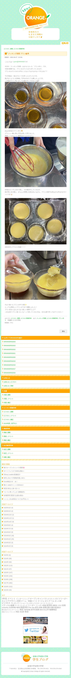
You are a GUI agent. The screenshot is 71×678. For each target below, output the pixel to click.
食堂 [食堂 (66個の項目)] (27, 612)
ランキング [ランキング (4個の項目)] (23, 605)
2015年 (6, 590)
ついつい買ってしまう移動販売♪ (14, 492)
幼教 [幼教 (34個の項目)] (52, 607)
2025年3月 (7, 508)
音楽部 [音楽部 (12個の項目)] (22, 612)
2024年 (6, 558)
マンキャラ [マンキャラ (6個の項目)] (49, 603)
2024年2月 (7, 546)
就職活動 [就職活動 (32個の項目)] (46, 607)
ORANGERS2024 (9, 342)
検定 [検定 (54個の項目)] (22, 610)
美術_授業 (7, 432)
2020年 (6, 572)
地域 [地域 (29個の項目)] (18, 607)
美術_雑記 (7, 440)
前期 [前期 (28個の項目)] (64, 605)
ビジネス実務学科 (26, 318)
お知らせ (7, 378)
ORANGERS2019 (9, 361)
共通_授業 (7, 395)
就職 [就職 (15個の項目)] (40, 607)
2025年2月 (7, 511)
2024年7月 (7, 528)
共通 (5, 391)
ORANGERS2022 (9, 349)
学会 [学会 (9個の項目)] (29, 607)
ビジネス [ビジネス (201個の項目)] (6, 603)
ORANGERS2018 (9, 365)
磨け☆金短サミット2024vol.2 (13, 485)
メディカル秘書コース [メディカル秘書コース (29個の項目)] (11, 605)
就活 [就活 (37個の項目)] (36, 607)
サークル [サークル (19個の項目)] (41, 601)
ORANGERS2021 (9, 353)
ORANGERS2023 (9, 345)
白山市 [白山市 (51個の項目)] (46, 610)
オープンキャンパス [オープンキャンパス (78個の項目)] (38, 599)
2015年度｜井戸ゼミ (10, 423)
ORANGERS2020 (9, 357)
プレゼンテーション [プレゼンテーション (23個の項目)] (18, 603)
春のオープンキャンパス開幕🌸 (14, 467)
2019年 (6, 576)
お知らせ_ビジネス (10, 382)
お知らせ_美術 (8, 386)
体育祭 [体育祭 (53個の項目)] (49, 605)
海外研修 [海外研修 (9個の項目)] (27, 610)
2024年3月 (7, 542)
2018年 (6, 579)
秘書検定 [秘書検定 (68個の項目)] (53, 610)
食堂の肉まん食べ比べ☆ (12, 488)
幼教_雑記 (7, 457)
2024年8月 (7, 525)
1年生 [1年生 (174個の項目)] (4, 598)
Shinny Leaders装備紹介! (12, 474)
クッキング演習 (41, 318)
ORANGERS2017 (9, 369)
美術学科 (7, 429)
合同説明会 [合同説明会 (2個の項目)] (5, 607)
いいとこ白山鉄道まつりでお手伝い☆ (16, 499)
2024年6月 (7, 532)
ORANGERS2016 (9, 373)
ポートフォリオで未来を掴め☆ (14, 471)
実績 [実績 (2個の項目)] (33, 607)
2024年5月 (7, 535)
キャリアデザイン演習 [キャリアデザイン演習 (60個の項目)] (11, 601)
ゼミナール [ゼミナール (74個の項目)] (49, 601)
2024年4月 (7, 539)
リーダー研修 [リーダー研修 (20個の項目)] (41, 605)
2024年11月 (8, 518)
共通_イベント (8, 399)
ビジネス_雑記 (8, 419)
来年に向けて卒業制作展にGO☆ (14, 478)
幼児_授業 (7, 449)
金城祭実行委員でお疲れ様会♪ (14, 495)
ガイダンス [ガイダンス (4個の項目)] (51, 599)
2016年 (6, 586)
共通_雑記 (7, 402)
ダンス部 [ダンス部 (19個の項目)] (58, 601)
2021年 (6, 569)
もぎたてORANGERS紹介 (13, 338)
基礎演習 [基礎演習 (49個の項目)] (24, 607)
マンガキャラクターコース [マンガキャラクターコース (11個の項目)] (35, 603)
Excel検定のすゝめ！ (11, 481)
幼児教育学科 (8, 445)
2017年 (6, 583)
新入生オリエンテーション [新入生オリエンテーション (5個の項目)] (10, 610)
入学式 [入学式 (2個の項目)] (60, 605)
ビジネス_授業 (15, 318)
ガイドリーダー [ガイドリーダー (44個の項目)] (61, 599)
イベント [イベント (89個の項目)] (12, 599)
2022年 (6, 565)
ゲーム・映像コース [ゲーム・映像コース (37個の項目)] (29, 601)
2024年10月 (8, 522)
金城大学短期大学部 (35, 666)
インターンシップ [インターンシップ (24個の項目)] (22, 599)
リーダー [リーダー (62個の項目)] (31, 605)
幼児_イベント (8, 453)
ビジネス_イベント (10, 415)
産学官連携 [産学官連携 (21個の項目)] (35, 610)
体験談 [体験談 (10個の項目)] (54, 605)
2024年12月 (8, 515)
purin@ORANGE (19, 62)
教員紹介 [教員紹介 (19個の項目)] (57, 607)
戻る (63, 331)
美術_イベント (8, 436)
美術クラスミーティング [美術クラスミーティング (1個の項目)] (9, 612)
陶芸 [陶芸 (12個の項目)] (17, 612)
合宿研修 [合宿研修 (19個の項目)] (12, 607)
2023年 (6, 562)
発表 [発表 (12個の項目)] (41, 610)
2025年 (6, 555)
